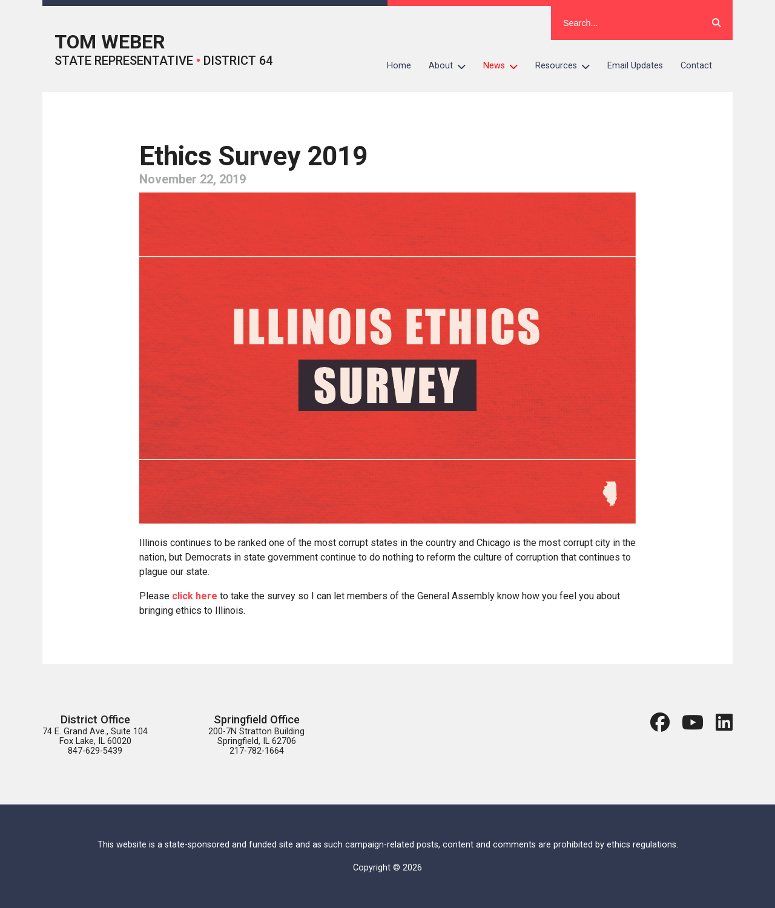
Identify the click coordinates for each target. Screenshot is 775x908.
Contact (696, 66)
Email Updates (635, 66)
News (505, 66)
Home (399, 66)
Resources (567, 66)
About (452, 66)
